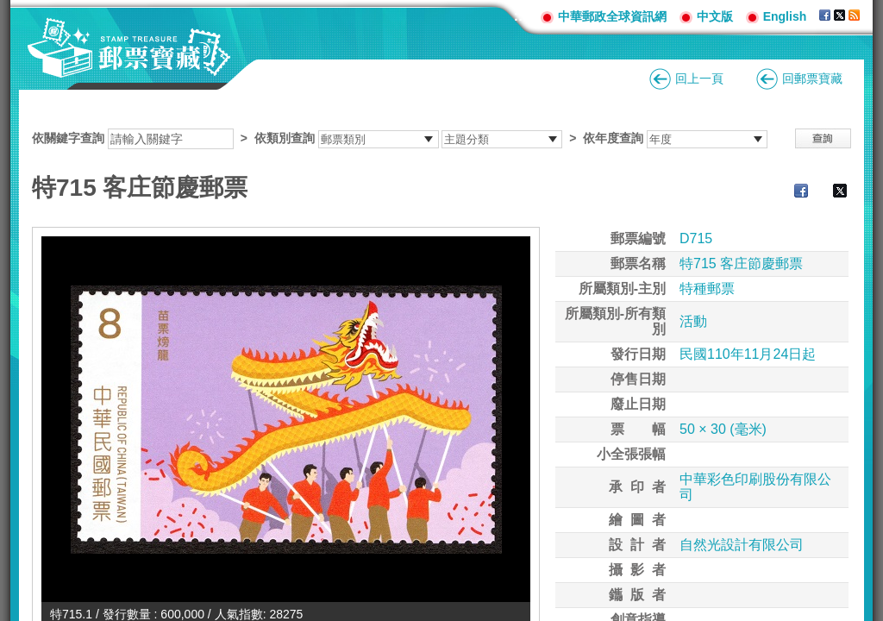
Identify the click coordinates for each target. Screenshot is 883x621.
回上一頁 (699, 78)
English (785, 16)
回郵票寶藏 (812, 78)
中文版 (715, 16)
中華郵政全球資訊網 (612, 16)
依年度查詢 (613, 138)
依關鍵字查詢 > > (399, 138)
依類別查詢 (284, 138)
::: (521, 16)
